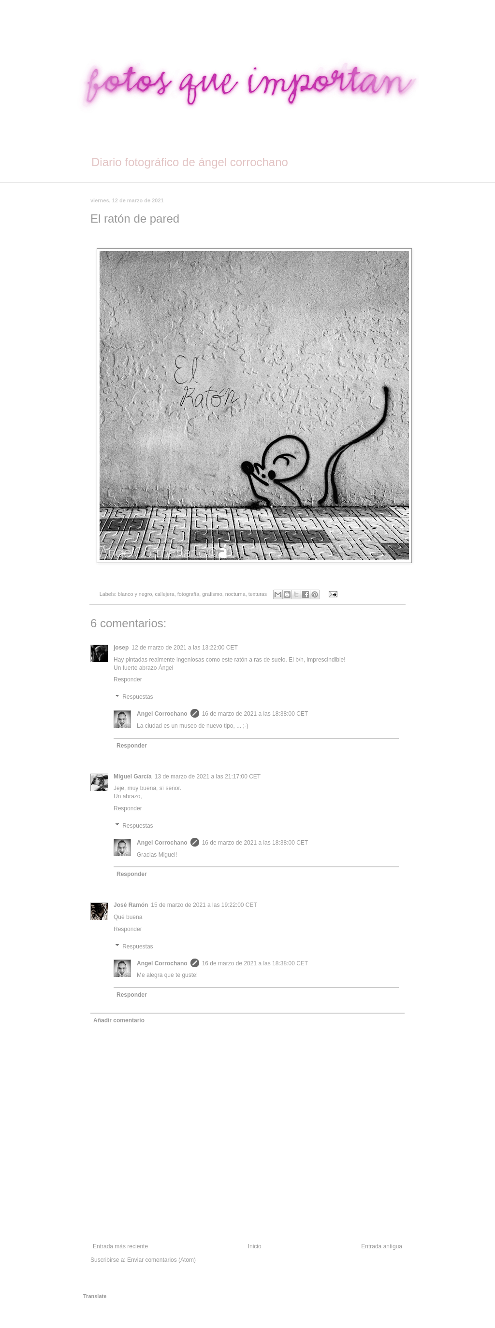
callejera (164, 594)
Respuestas (137, 696)
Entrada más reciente (120, 1246)
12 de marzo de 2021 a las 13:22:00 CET (184, 647)
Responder (128, 679)
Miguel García (133, 776)
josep (121, 647)
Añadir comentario (119, 1020)
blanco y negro (135, 594)
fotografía (188, 594)
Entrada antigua (381, 1246)
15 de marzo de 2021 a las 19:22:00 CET (204, 905)
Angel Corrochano (162, 713)
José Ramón (131, 905)
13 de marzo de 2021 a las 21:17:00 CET (208, 776)
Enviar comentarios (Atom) (161, 1260)
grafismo (212, 594)
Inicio (255, 1246)
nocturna (235, 594)
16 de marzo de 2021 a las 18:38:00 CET (255, 713)
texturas (257, 594)
